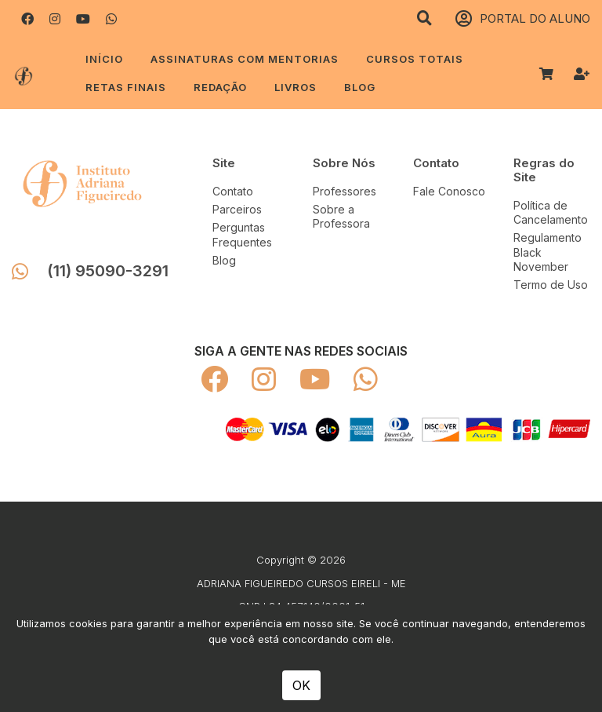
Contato (232, 191)
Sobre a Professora (341, 216)
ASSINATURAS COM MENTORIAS (244, 59)
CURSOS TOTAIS (414, 59)
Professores (344, 191)
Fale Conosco (449, 191)
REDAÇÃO (220, 87)
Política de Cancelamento (550, 212)
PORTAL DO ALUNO (522, 19)
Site (223, 162)
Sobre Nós (344, 162)
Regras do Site (544, 169)
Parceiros (237, 209)
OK (301, 685)
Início (104, 59)
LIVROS (295, 87)
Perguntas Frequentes (242, 234)
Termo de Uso (550, 284)
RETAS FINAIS (125, 87)
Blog (359, 87)
